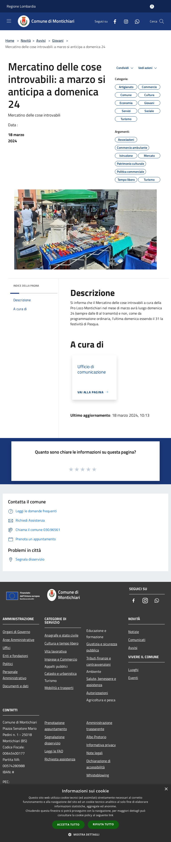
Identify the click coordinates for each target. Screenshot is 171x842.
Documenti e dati (15, 686)
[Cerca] (161, 21)
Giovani (57, 40)
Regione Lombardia (21, 6)
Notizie (133, 631)
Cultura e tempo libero (61, 643)
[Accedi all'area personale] (152, 6)
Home (9, 40)
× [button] (166, 789)
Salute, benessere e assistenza (101, 681)
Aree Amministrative (18, 639)
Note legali (94, 753)
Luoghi (133, 669)
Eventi (133, 677)
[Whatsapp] (135, 21)
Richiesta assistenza (60, 759)
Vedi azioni (148, 68)
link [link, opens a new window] (111, 815)
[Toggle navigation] (9, 21)
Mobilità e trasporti (59, 687)
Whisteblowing (97, 775)
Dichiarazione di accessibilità (98, 764)
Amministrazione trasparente (99, 725)
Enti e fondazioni (15, 655)
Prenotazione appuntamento (56, 725)
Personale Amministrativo (14, 675)
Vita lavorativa (56, 651)
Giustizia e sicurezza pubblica (101, 647)
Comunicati (136, 639)
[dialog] (85, 813)
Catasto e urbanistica (61, 673)
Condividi (125, 68)
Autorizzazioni (97, 692)
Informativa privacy (101, 745)
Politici (8, 663)
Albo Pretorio (96, 737)
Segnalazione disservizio (55, 740)
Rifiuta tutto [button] (103, 824)
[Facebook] (113, 21)
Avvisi (41, 40)
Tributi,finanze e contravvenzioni (98, 661)
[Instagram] (124, 21)
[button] (85, 834)
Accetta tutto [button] (68, 824)
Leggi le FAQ (54, 751)
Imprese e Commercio (61, 659)
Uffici (6, 647)
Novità (26, 40)
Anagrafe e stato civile (61, 635)
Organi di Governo (16, 631)
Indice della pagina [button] (26, 285)
